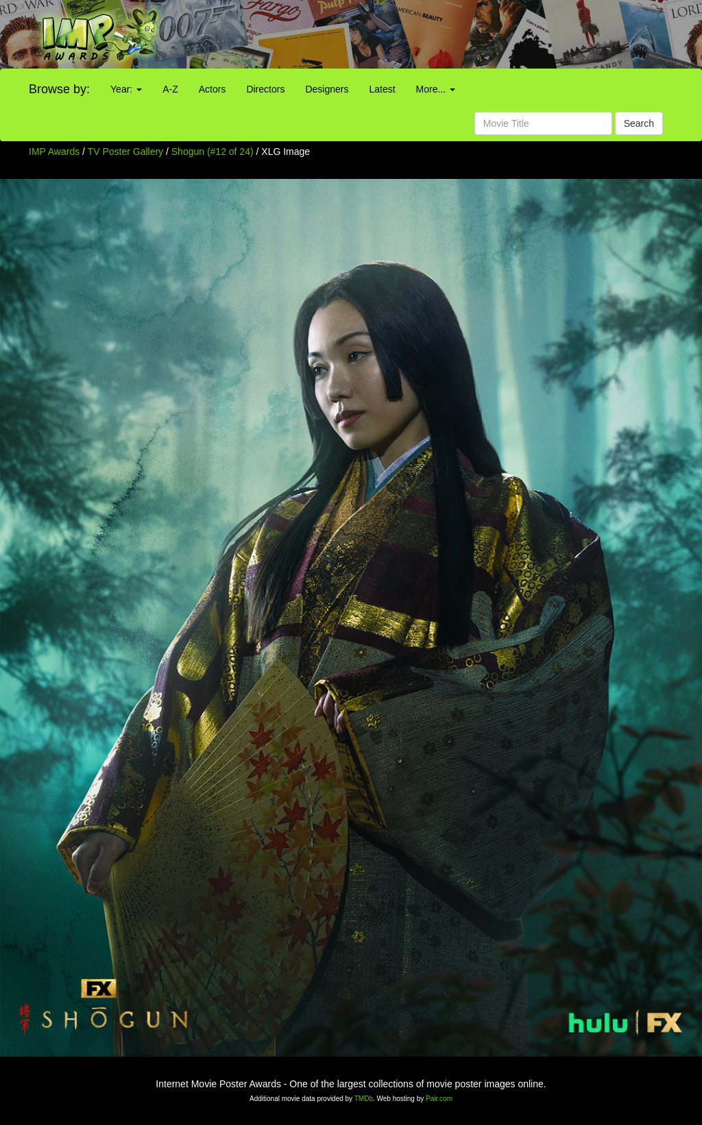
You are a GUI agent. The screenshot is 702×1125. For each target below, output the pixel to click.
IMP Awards (54, 151)
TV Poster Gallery (125, 151)
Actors (212, 89)
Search (639, 123)
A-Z (170, 89)
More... (435, 89)
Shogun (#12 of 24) (212, 151)
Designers (326, 89)
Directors (265, 89)
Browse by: (59, 89)
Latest (382, 89)
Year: (126, 89)
